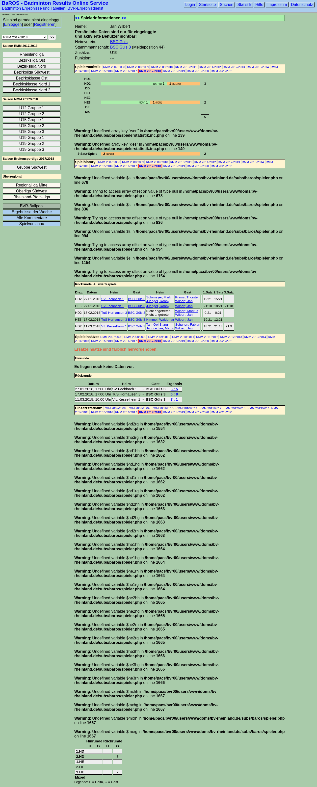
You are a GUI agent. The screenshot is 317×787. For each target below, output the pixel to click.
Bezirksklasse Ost (31, 78)
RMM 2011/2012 (210, 67)
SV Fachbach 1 (112, 299)
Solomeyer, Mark (158, 297)
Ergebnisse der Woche (32, 212)
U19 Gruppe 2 (31, 143)
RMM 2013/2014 (258, 67)
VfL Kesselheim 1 (114, 326)
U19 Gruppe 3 (31, 149)
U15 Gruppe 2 (31, 126)
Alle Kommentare (32, 218)
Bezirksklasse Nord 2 (31, 90)
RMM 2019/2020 (198, 71)
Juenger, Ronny (157, 301)
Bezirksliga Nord (31, 66)
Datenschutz (302, 4)
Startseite (207, 4)
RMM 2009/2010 (162, 67)
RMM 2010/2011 (186, 67)
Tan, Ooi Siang (157, 324)
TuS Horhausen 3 (114, 313)
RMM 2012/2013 (234, 67)
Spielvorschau (31, 224)
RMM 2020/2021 (222, 71)
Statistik (244, 4)
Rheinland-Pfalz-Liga (31, 197)
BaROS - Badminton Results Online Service (55, 3)
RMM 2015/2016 (102, 71)
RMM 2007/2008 (114, 67)
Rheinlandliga (32, 54)
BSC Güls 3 (120, 47)
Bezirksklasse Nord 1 (31, 84)
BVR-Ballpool (31, 206)
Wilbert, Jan (183, 301)
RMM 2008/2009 (138, 67)
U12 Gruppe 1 (31, 108)
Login (190, 4)
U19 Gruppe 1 (31, 137)
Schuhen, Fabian (187, 324)
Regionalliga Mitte (31, 185)
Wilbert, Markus (186, 311)
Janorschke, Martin (160, 328)
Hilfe (259, 4)
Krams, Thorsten (187, 297)
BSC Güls (119, 42)
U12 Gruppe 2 (31, 114)
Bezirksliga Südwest (31, 72)
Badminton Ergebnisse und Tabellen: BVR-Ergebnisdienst (52, 8)
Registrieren (44, 24)
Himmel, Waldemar (160, 319)
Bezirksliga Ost (32, 60)
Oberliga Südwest (31, 191)
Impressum (277, 4)
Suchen (226, 4)
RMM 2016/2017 (126, 71)
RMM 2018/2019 (174, 71)
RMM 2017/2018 (150, 71)
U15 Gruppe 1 (31, 120)
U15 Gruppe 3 (31, 132)
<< (77, 18)
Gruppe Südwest (31, 167)
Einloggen (13, 24)
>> (124, 18)
